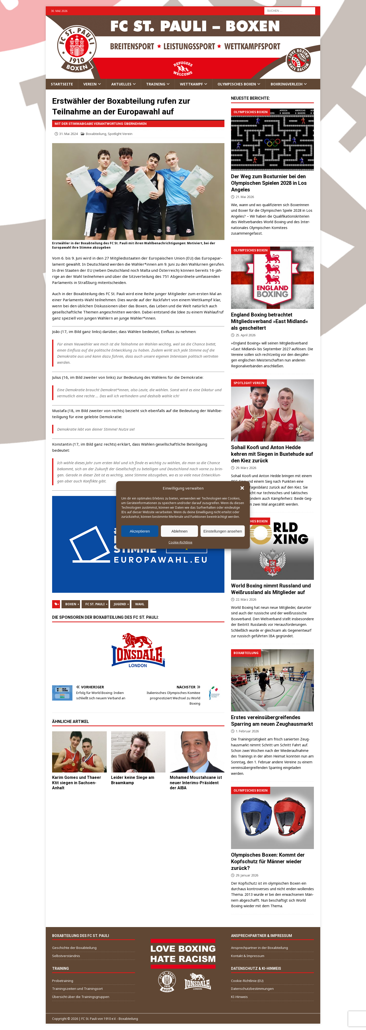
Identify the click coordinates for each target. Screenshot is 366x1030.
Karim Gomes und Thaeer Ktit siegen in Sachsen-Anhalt (76, 783)
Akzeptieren (140, 531)
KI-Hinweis (239, 996)
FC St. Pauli (95, 604)
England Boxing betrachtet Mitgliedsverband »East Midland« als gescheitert (269, 321)
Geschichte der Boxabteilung (74, 947)
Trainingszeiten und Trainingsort (77, 988)
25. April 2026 (245, 335)
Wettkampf (191, 84)
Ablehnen (179, 531)
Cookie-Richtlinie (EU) (247, 980)
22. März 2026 (246, 599)
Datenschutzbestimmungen (252, 988)
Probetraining (62, 980)
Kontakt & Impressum (247, 955)
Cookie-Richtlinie (180, 542)
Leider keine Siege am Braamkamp (132, 780)
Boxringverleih (286, 84)
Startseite (62, 84)
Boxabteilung (96, 133)
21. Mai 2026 (245, 196)
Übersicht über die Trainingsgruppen (80, 996)
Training (155, 84)
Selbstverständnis (66, 955)
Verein (90, 84)
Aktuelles (121, 84)
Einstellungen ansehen (222, 531)
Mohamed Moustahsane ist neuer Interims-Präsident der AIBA (196, 783)
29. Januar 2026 (247, 875)
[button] (242, 488)
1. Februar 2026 (247, 731)
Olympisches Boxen (237, 84)
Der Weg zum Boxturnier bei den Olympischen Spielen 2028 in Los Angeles (269, 183)
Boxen (70, 604)
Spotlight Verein (120, 133)
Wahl (139, 604)
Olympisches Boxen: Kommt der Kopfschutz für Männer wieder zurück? (268, 861)
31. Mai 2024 (68, 133)
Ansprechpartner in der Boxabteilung (259, 947)
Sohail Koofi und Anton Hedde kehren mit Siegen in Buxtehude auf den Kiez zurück (272, 454)
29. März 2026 (246, 467)
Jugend (120, 604)
